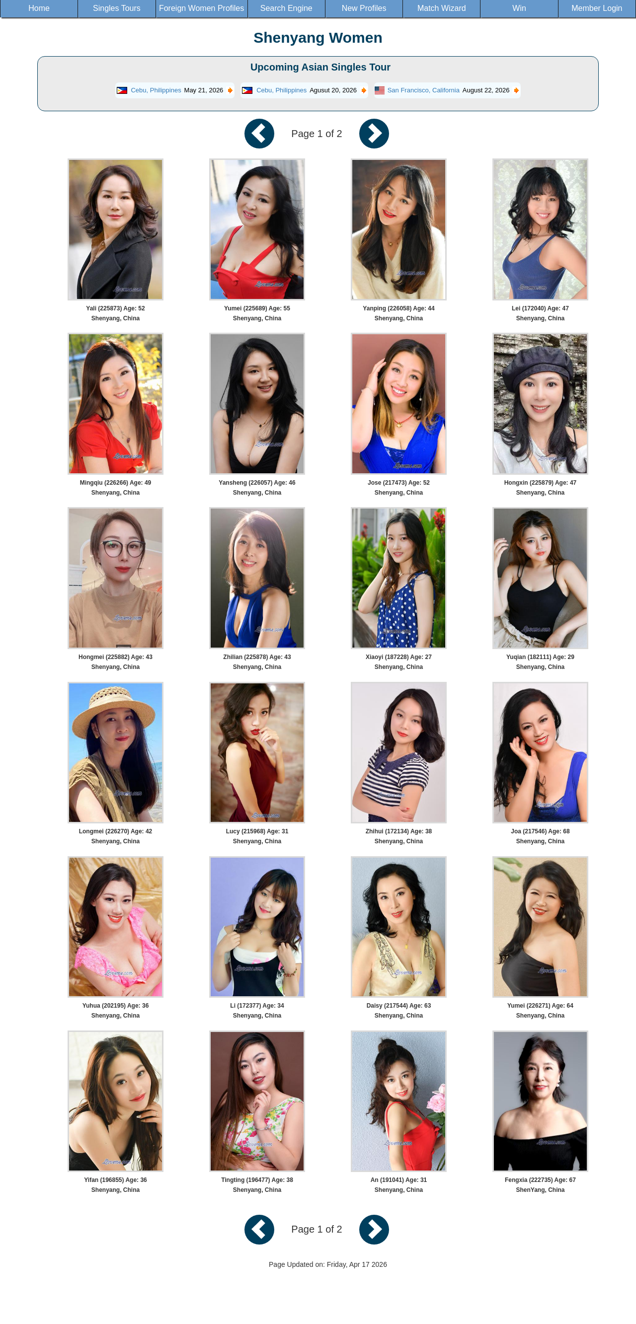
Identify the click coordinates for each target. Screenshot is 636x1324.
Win (519, 8)
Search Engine (286, 8)
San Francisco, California (424, 90)
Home (39, 8)
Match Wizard (441, 8)
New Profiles (364, 8)
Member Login (596, 8)
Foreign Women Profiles (201, 8)
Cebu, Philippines (156, 90)
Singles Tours (117, 8)
